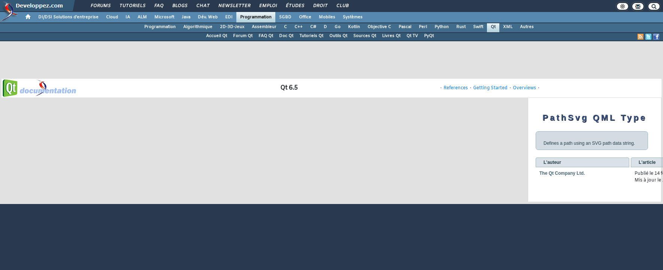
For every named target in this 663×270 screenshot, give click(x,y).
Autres (527, 27)
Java (186, 17)
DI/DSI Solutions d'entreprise (68, 17)
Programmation (256, 17)
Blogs (179, 6)
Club (342, 6)
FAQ (158, 6)
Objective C (379, 27)
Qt (493, 27)
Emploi (267, 6)
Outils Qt (338, 36)
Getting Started (490, 88)
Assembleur (264, 27)
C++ (298, 27)
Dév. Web (208, 17)
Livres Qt (391, 36)
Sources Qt (364, 36)
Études (295, 6)
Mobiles (327, 17)
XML (507, 27)
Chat (202, 6)
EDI (229, 17)
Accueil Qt (216, 36)
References (455, 88)
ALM (142, 17)
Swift (478, 27)
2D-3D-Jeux (232, 27)
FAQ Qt (265, 36)
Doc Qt (286, 36)
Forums (100, 6)
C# (313, 27)
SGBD (285, 17)
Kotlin (354, 27)
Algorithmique (197, 27)
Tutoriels (132, 6)
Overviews (524, 88)
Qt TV (412, 36)
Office (305, 17)
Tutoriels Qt (311, 36)
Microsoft (164, 17)
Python (442, 27)
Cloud (112, 17)
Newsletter (234, 6)
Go (337, 27)
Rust (461, 27)
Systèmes (353, 17)
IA (127, 17)
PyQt (429, 36)
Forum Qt (242, 36)
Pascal (405, 27)
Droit (320, 6)
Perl (423, 27)
